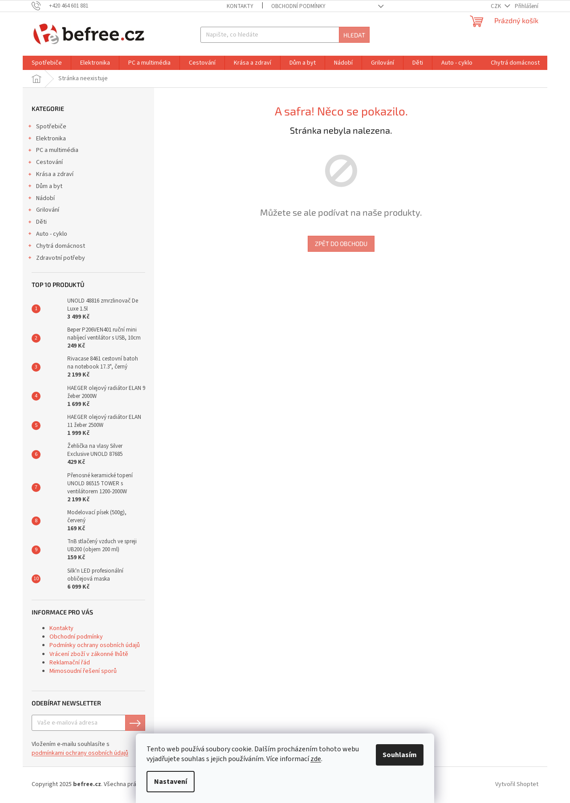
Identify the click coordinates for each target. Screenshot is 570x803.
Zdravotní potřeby (56, 259)
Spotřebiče (46, 127)
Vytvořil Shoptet (516, 784)
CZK (496, 6)
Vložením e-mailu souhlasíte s (80, 749)
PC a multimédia (52, 151)
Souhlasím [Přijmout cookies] (400, 755)
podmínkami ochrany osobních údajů (80, 753)
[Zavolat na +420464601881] (64, 6)
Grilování (43, 210)
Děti (37, 222)
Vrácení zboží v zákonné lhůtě (88, 654)
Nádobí (41, 199)
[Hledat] (284, 35)
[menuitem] (47, 63)
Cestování (45, 163)
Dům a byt (44, 187)
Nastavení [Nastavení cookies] (170, 782)
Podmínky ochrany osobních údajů (94, 645)
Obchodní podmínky (298, 6)
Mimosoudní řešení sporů (83, 671)
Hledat (354, 35)
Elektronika (46, 139)
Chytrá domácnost (56, 247)
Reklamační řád (69, 662)
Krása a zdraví (50, 175)
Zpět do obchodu (341, 243)
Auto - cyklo (47, 234)
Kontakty (240, 6)
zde (315, 759)
